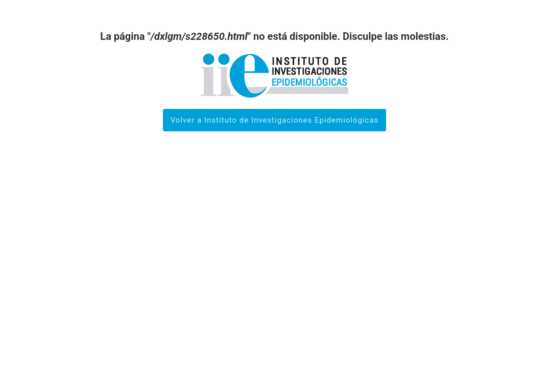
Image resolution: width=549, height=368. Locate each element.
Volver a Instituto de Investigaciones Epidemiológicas (275, 120)
